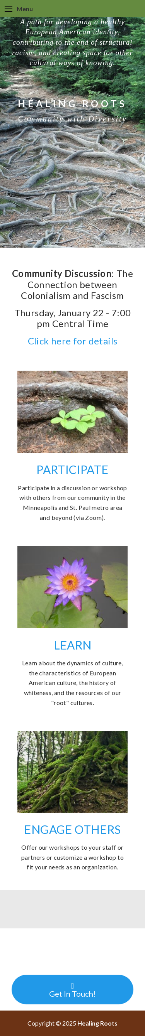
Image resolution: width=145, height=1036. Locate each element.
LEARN (73, 645)
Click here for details (73, 340)
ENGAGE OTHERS (72, 829)
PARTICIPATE (72, 469)
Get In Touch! (72, 990)
